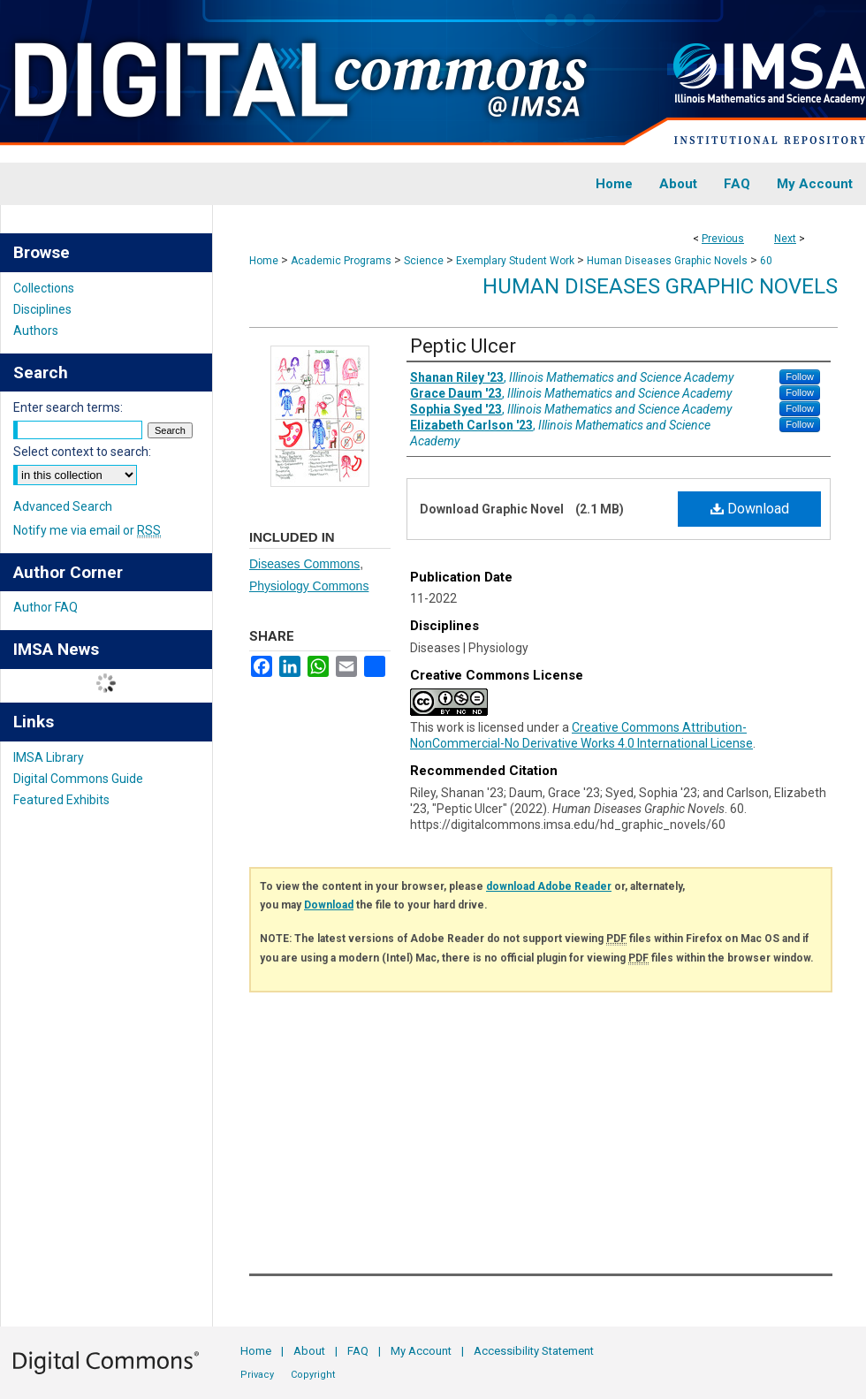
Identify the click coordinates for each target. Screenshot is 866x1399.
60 (766, 261)
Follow (800, 376)
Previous (723, 238)
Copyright (313, 1374)
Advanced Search (62, 506)
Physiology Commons (308, 586)
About (309, 1350)
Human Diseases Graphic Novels (667, 261)
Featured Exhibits (61, 800)
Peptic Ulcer (463, 346)
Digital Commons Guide (78, 779)
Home (263, 261)
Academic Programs (341, 261)
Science (424, 261)
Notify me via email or (87, 530)
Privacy (257, 1374)
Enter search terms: (68, 407)
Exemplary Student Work (515, 261)
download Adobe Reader (549, 886)
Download (749, 508)
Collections (43, 288)
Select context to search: (82, 452)
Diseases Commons (304, 564)
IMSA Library (48, 757)
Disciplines (42, 309)
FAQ (357, 1350)
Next (785, 238)
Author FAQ (45, 607)
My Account (421, 1350)
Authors (35, 330)
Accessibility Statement (534, 1350)
